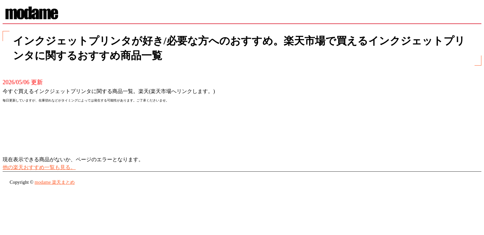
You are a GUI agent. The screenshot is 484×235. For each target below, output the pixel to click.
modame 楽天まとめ (55, 182)
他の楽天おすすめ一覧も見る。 (39, 167)
